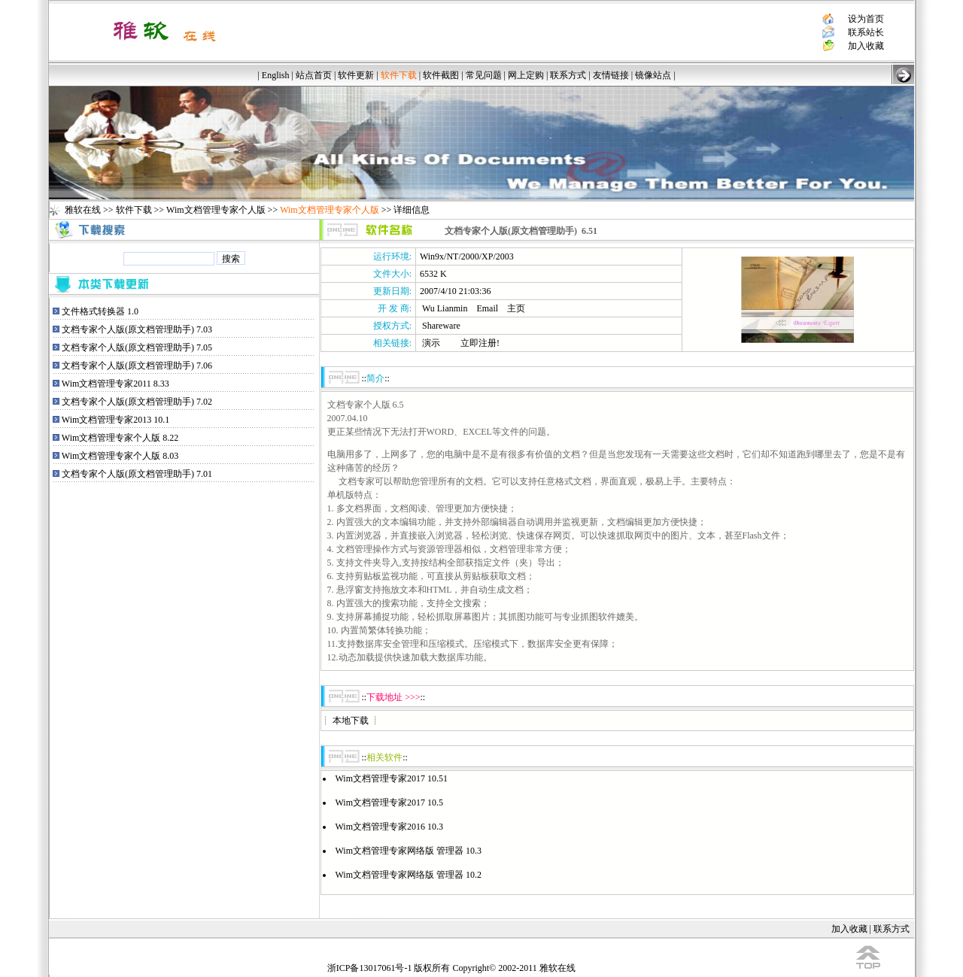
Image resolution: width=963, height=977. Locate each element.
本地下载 (351, 720)
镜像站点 (653, 75)
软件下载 (134, 210)
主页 (516, 308)
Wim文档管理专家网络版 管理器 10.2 (409, 874)
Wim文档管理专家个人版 (216, 210)
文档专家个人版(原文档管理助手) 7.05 (137, 347)
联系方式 (568, 75)
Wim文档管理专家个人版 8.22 (120, 437)
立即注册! (480, 343)
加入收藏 (866, 46)
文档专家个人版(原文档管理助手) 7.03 (137, 329)
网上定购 (526, 75)
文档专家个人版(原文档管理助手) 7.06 (137, 365)
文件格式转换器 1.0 (100, 311)
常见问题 (484, 75)
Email (487, 308)
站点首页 (314, 75)
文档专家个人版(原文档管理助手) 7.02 (137, 401)
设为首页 (866, 19)
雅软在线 (83, 210)
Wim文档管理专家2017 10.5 (390, 802)
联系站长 (866, 32)
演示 (431, 343)
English (276, 75)
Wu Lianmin (445, 308)
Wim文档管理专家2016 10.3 (390, 826)
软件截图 (441, 75)
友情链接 (611, 75)
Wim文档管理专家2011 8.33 (115, 383)
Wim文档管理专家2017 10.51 (392, 778)
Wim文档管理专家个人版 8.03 (120, 456)
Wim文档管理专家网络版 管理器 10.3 (409, 850)
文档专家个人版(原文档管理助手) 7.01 (137, 474)
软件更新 (356, 75)
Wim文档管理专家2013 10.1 (116, 419)
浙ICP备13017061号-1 (369, 968)
